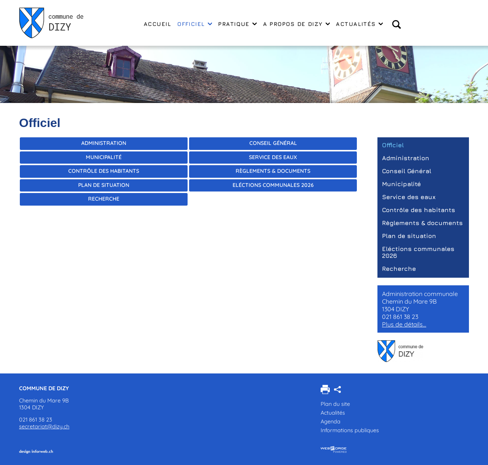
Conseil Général (273, 143)
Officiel (194, 24)
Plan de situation (103, 185)
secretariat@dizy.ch (44, 426)
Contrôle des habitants (103, 170)
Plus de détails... (404, 324)
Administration (103, 143)
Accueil (157, 24)
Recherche (103, 198)
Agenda (330, 421)
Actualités (359, 24)
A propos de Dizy (296, 24)
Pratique (237, 24)
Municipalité (104, 157)
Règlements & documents (273, 170)
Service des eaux (273, 157)
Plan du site (335, 404)
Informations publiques (350, 430)
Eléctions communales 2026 (273, 185)
